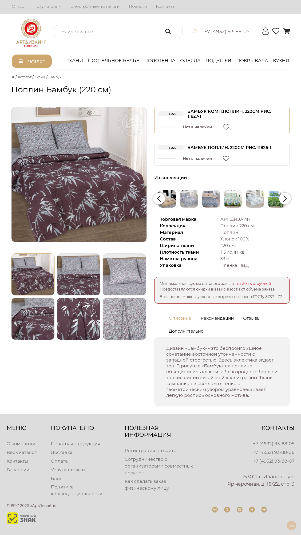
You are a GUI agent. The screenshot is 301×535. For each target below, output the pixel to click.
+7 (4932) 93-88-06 (273, 452)
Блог (56, 478)
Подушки (218, 60)
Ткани (75, 60)
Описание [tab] (180, 318)
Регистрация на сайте (150, 450)
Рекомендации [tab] (217, 318)
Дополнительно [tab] (186, 331)
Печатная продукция (75, 443)
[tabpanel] (222, 371)
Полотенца (159, 60)
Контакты (165, 6)
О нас (18, 6)
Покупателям (47, 6)
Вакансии (18, 469)
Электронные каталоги (95, 6)
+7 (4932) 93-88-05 (273, 443)
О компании (21, 443)
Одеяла (190, 60)
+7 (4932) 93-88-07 (273, 461)
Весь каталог (22, 452)
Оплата (59, 461)
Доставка (61, 452)
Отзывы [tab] (251, 318)
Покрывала (252, 60)
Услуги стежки (68, 469)
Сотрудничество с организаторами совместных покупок (159, 466)
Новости (138, 6)
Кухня (281, 60)
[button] (118, 31)
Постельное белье (113, 60)
